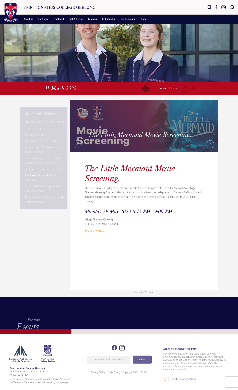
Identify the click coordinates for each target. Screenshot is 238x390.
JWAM (143, 376)
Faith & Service (76, 19)
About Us (28, 19)
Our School (43, 19)
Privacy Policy (98, 376)
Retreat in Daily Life (35, 121)
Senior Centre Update (37, 128)
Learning (92, 19)
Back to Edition (144, 292)
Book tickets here (94, 230)
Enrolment (59, 19)
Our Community (129, 19)
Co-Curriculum (108, 19)
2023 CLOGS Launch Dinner (40, 134)
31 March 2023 (60, 88)
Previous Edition (168, 88)
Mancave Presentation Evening (42, 162)
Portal (144, 19)
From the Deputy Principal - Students (45, 115)
